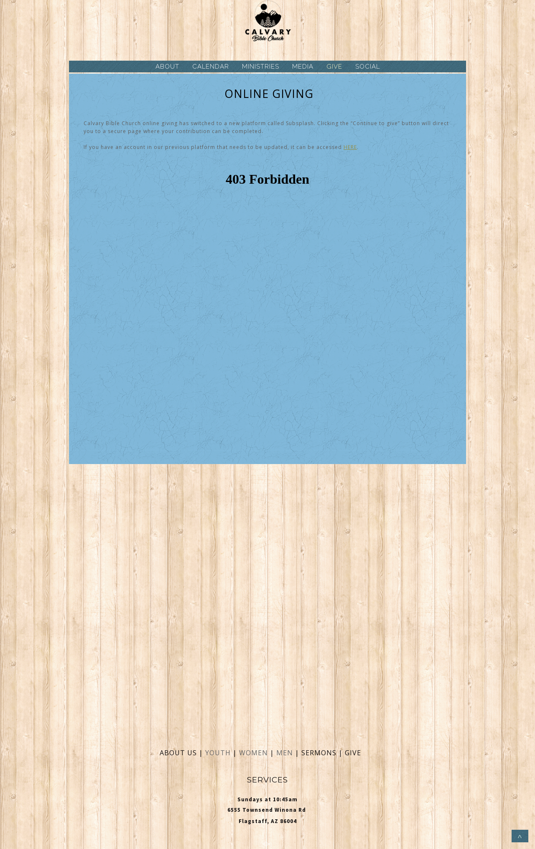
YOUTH (218, 752)
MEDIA (302, 66)
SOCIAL (367, 66)
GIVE (334, 66)
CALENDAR (210, 66)
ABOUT (167, 66)
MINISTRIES (260, 66)
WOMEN (254, 752)
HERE (350, 147)
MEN (284, 752)
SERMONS (320, 752)
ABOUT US (178, 752)
